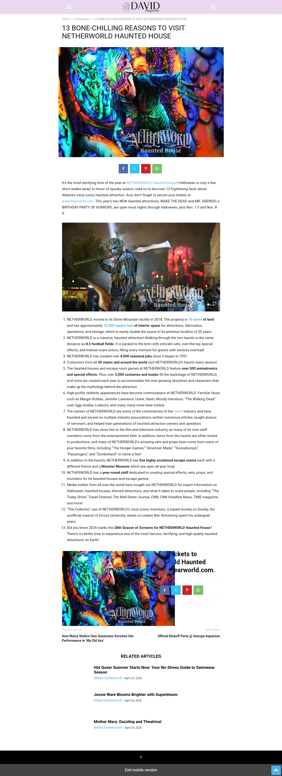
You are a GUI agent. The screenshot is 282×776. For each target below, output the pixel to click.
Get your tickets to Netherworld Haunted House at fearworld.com (179, 562)
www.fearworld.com (78, 201)
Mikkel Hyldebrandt (108, 678)
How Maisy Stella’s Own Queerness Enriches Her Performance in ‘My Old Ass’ (98, 638)
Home (66, 19)
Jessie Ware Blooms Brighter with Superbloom (136, 694)
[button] (69, 7)
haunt (178, 411)
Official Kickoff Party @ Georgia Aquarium (189, 636)
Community (81, 19)
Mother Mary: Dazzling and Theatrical (127, 721)
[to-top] (276, 768)
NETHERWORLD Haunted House (151, 183)
